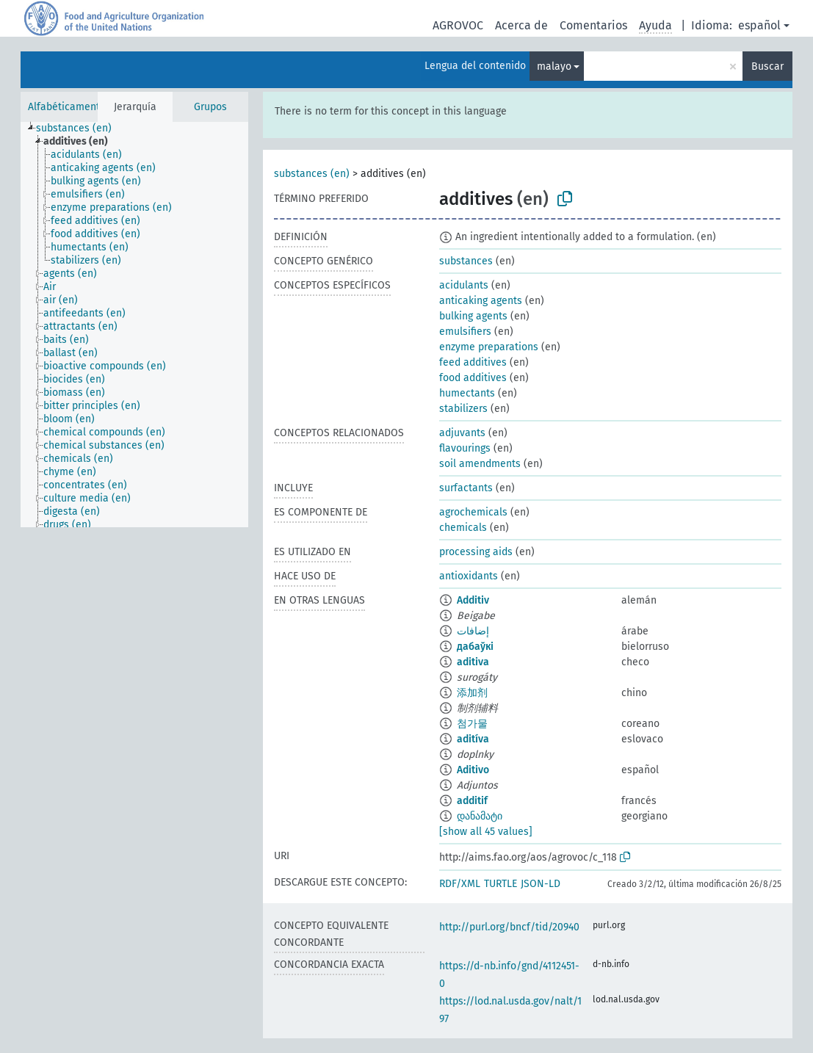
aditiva (473, 662)
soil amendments (480, 463)
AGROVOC (458, 25)
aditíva (473, 739)
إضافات (473, 631)
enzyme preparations (488, 347)
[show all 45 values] (485, 831)
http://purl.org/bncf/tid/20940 (509, 927)
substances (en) (312, 173)
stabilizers (463, 408)
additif (472, 801)
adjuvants (462, 433)
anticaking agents (480, 300)
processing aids (476, 552)
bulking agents (473, 316)
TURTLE (500, 883)
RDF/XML (459, 883)
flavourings (465, 448)
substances (466, 261)
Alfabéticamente (67, 107)
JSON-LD (540, 883)
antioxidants (468, 576)
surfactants (466, 488)
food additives (473, 378)
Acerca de (521, 25)
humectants (467, 393)
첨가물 (472, 723)
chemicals (463, 527)
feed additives (473, 362)
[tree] (134, 324)
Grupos (210, 107)
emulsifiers (465, 331)
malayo (554, 66)
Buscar (767, 66)
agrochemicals (473, 512)
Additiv (473, 600)
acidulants (463, 285)
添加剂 (472, 693)
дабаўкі (475, 646)
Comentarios (593, 25)
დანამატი (479, 816)
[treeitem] (80, 128)
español (759, 25)
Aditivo (473, 770)
